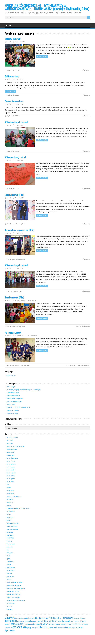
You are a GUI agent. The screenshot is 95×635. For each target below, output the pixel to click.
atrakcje (81, 326)
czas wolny (10, 452)
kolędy (27, 621)
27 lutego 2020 (19, 198)
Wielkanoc (7, 627)
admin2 (9, 42)
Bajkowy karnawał (12, 38)
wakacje (80, 624)
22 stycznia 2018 (20, 336)
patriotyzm (10, 535)
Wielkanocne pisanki (13, 395)
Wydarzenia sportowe (14, 594)
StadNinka (10, 562)
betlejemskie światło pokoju (16, 446)
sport (8, 559)
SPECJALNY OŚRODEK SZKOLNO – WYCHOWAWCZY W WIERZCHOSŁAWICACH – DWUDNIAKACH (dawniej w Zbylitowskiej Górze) (47, 7)
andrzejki (9, 440)
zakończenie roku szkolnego (16, 600)
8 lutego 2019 (19, 268)
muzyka (61, 621)
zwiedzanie (67, 628)
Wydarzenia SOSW (13, 70)
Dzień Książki (11, 387)
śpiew (74, 627)
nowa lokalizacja (12, 526)
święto (80, 627)
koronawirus (11, 511)
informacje (10, 499)
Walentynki (10, 576)
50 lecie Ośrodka (12, 437)
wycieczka (87, 365)
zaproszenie (11, 603)
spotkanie (45, 624)
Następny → (12, 375)
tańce (58, 624)
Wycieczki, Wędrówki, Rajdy (16, 588)
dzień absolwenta (12, 458)
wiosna (9, 579)
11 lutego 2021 (19, 160)
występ (28, 628)
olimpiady (10, 532)
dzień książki (11, 470)
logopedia (10, 517)
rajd (8, 550)
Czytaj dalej (42, 57)
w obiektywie (11, 570)
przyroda (9, 547)
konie (38, 621)
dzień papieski (11, 473)
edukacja (29, 618)
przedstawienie (29, 624)
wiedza (86, 624)
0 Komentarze (31, 300)
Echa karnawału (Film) (14, 195)
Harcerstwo (10, 365)
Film (8, 224)
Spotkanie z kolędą (13, 410)
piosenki (71, 621)
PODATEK (10, 538)
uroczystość (72, 624)
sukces (52, 624)
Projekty (9, 541)
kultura (9, 514)
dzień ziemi (10, 482)
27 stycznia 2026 (20, 42)
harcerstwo (72, 365)
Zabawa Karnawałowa (14, 101)
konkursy (53, 621)
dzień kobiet (10, 467)
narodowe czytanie (13, 523)
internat (9, 505)
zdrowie (9, 606)
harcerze (77, 618)
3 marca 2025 (19, 79)
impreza (82, 618)
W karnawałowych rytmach (16, 122)
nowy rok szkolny (12, 529)
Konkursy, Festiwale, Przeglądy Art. (18, 508)
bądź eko (10, 443)
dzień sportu (11, 479)
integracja (10, 502)
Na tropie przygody (13, 332)
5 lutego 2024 (19, 104)
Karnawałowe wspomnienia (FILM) (19, 230)
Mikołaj (9, 520)
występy (34, 628)
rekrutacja (10, 553)
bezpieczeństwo (12, 449)
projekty (7, 624)
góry (61, 618)
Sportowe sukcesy (13, 392)
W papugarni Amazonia (14, 401)
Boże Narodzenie (20, 618)
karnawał (87, 70)
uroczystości (11, 567)
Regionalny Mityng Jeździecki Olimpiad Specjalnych (24, 390)
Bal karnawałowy (12, 76)
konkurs (44, 621)
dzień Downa (11, 461)
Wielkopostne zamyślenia (15, 398)
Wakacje (9, 573)
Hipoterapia (10, 493)
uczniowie (63, 624)
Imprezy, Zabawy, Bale (17, 224)
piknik (66, 621)
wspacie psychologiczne (14, 582)
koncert (33, 621)
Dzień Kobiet (11, 404)
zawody (60, 627)
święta (9, 565)
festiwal (45, 618)
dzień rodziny (11, 476)
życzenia (9, 609)
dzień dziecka (11, 464)
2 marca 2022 (19, 125)
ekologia (37, 618)
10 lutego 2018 (19, 300)
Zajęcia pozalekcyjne (13, 597)
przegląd (37, 624)
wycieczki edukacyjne (14, 585)
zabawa (42, 627)
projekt (83, 621)
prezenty (77, 621)
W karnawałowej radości (15, 157)
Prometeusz (10, 544)
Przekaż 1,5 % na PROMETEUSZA (18, 407)
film (51, 617)
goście (9, 487)
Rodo (8, 556)
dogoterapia (10, 455)
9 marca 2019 (19, 233)
